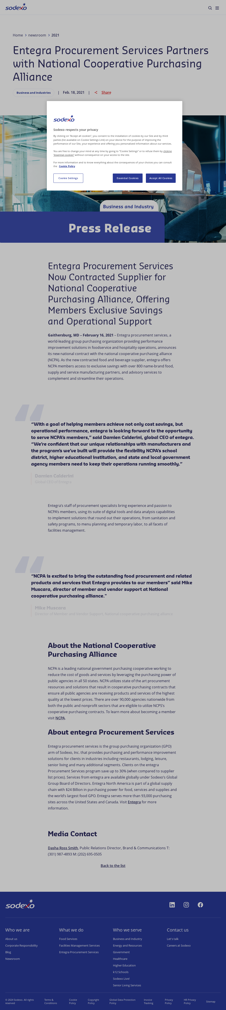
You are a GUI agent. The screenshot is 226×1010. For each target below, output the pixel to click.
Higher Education (124, 965)
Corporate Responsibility (21, 945)
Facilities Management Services (79, 945)
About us (11, 939)
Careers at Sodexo (179, 945)
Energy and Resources (127, 945)
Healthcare (120, 959)
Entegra (134, 802)
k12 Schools (120, 972)
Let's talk (173, 939)
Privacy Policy (169, 1001)
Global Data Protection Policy (122, 1001)
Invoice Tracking (148, 1001)
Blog (8, 952)
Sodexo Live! (121, 979)
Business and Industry (127, 939)
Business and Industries (34, 93)
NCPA (60, 718)
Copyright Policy (93, 1001)
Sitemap (210, 1001)
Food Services (68, 939)
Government (121, 952)
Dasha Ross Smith (63, 848)
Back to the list (113, 865)
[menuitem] (16, 7)
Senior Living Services (127, 985)
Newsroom (12, 959)
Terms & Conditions (50, 1001)
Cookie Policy (73, 1001)
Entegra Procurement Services (79, 952)
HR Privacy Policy (190, 1001)
